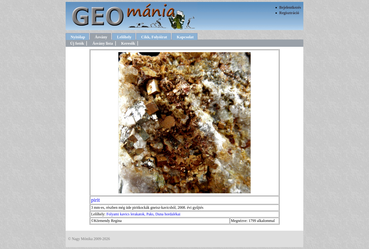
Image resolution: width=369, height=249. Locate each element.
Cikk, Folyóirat (154, 37)
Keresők (128, 43)
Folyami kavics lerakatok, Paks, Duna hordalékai (143, 214)
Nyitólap (78, 37)
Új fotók (77, 43)
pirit (95, 200)
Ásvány (101, 37)
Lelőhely (124, 37)
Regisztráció (289, 13)
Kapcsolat (185, 37)
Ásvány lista (102, 43)
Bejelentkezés (290, 7)
